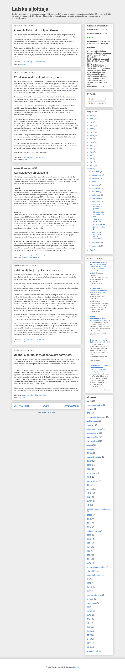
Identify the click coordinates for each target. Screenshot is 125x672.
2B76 (89, 465)
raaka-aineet (92, 603)
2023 (92, 125)
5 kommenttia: (40, 339)
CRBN (89, 539)
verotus (90, 489)
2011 (92, 166)
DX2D (89, 559)
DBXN (89, 631)
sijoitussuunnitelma (94, 429)
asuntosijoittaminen (94, 595)
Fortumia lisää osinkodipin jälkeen (36, 30)
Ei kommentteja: (40, 62)
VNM (89, 623)
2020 (92, 135)
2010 (92, 169)
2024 (92, 122)
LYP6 (89, 615)
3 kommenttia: (40, 157)
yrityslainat (91, 473)
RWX (89, 619)
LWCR (89, 501)
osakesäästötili (92, 437)
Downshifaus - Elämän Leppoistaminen (99, 367)
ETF (88, 413)
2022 (92, 129)
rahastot (90, 425)
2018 (92, 142)
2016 (92, 149)
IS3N (89, 469)
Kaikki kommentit (96, 103)
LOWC (89, 611)
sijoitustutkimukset (94, 575)
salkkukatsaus (92, 421)
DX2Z (89, 485)
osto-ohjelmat (92, 481)
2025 (92, 119)
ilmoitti (67, 88)
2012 (92, 162)
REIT (89, 477)
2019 (92, 139)
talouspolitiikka (92, 433)
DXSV (89, 527)
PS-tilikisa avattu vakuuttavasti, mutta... (39, 77)
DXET (89, 461)
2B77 (89, 535)
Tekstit (92, 99)
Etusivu (46, 406)
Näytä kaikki (107, 390)
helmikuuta (96, 243)
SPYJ (89, 643)
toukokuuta (96, 195)
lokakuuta (96, 178)
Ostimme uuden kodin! (98, 342)
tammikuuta (96, 246)
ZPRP (89, 555)
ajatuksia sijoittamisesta (30, 257)
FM (88, 607)
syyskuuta (96, 182)
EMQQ (89, 515)
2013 (92, 159)
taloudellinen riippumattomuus (98, 509)
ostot (24, 64)
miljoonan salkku (93, 531)
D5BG (89, 627)
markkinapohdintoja (94, 405)
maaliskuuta (96, 202)
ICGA (89, 543)
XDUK (89, 647)
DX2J (89, 523)
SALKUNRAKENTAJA (98, 262)
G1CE (89, 639)
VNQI (89, 493)
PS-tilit (24, 160)
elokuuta (95, 185)
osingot (90, 445)
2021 (92, 132)
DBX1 (89, 519)
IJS (88, 579)
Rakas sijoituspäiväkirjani (97, 317)
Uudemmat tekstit (21, 406)
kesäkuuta (96, 192)
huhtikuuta (96, 198)
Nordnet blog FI (96, 288)
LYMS (89, 547)
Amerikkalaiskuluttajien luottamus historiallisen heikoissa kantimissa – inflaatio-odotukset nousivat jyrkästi (99, 269)
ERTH (89, 635)
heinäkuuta (96, 188)
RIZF (89, 591)
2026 (92, 115)
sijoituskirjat (91, 571)
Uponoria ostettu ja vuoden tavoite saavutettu (43, 354)
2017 (92, 146)
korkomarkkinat (93, 441)
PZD (89, 551)
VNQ (89, 505)
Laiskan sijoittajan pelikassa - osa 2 (36, 270)
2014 (92, 156)
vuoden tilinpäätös (94, 457)
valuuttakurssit (92, 651)
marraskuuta (97, 175)
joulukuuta (96, 172)
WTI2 (89, 563)
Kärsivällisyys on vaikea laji (31, 172)
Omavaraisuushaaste (98, 340)
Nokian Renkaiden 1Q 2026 (100, 320)
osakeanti (90, 449)
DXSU (89, 453)
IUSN (89, 497)
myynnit (90, 409)
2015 (92, 152)
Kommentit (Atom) (48, 412)
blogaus (90, 599)
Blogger (76, 667)
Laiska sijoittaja (30, 9)
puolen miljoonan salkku (96, 567)
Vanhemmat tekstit (71, 406)
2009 (92, 250)
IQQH (89, 583)
